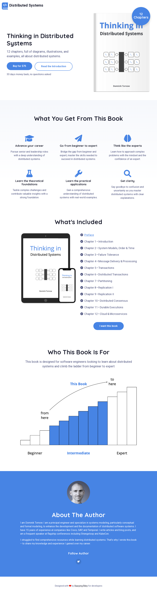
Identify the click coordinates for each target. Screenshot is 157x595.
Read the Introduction (53, 66)
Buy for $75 (19, 66)
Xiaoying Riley (81, 586)
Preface (89, 235)
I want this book (109, 326)
